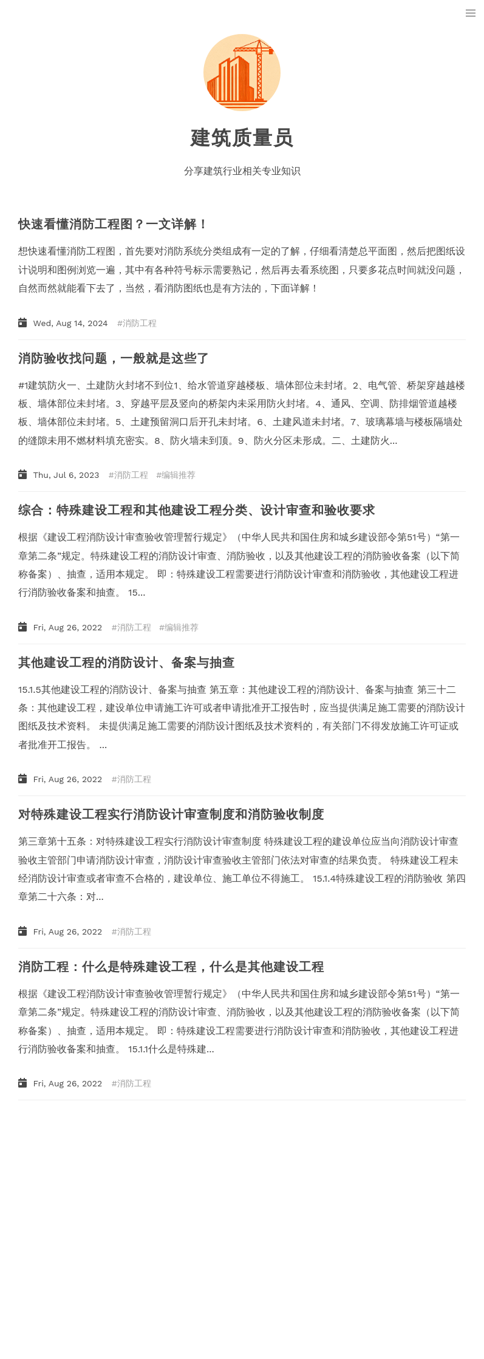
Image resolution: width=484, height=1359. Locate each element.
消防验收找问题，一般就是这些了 (114, 358)
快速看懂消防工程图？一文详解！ (114, 224)
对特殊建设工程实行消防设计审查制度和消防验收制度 (171, 814)
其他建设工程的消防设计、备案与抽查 (126, 662)
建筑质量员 (242, 137)
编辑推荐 (179, 475)
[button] (471, 13)
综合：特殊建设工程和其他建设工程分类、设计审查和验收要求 (196, 510)
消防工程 (140, 323)
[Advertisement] (242, 1204)
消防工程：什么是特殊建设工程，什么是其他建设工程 (171, 966)
